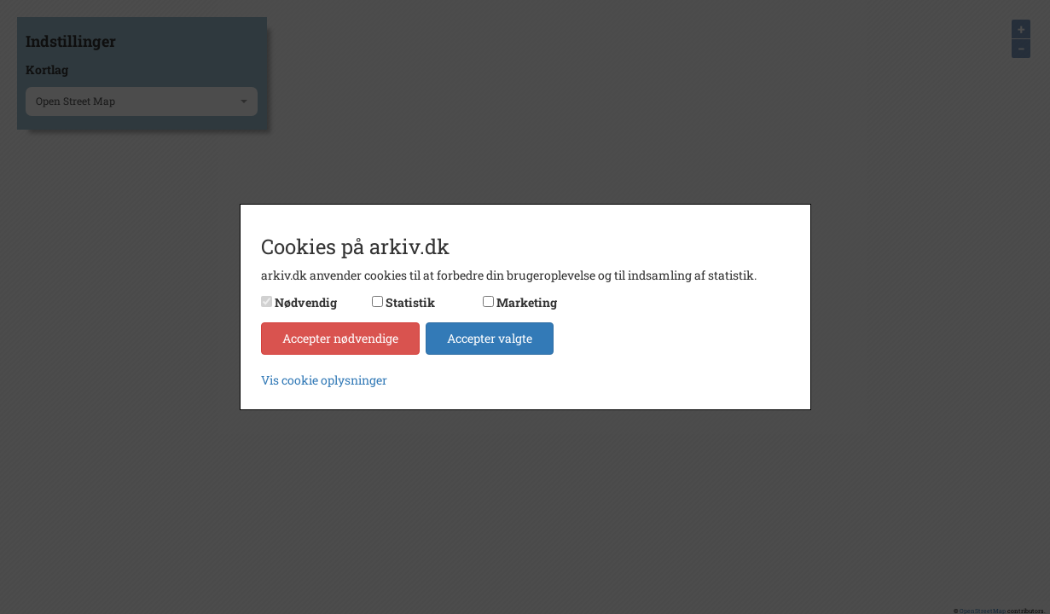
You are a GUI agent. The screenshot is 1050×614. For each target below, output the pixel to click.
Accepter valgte (489, 338)
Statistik (410, 302)
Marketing (526, 302)
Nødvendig (306, 302)
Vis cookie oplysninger (324, 380)
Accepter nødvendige (340, 338)
